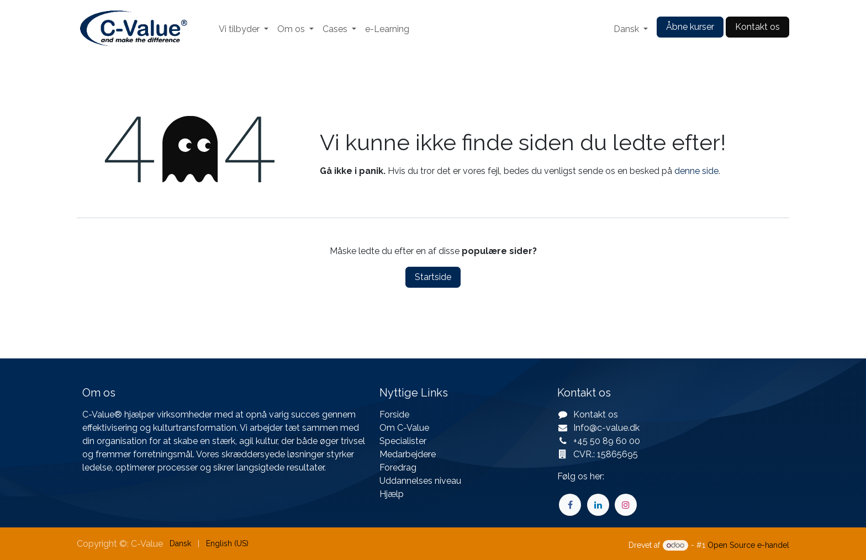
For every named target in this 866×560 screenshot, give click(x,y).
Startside (433, 277)
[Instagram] (626, 505)
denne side (696, 171)
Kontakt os (757, 27)
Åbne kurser (690, 27)
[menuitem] (243, 29)
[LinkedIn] (598, 505)
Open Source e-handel (748, 545)
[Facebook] (570, 505)
